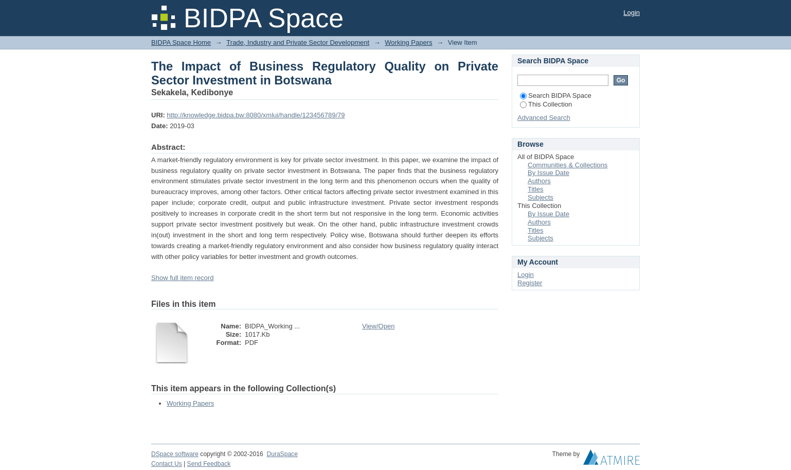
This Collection (546, 104)
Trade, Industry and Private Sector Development (297, 42)
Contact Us (166, 463)
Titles (536, 189)
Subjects (540, 197)
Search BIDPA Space (555, 95)
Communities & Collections (567, 165)
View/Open (378, 326)
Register (529, 283)
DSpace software (175, 454)
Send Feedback (209, 463)
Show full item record (182, 278)
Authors (539, 181)
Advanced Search (543, 117)
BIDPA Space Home (181, 42)
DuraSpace (281, 454)
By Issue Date (548, 173)
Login (631, 12)
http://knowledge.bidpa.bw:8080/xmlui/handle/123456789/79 (256, 115)
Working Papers (408, 42)
